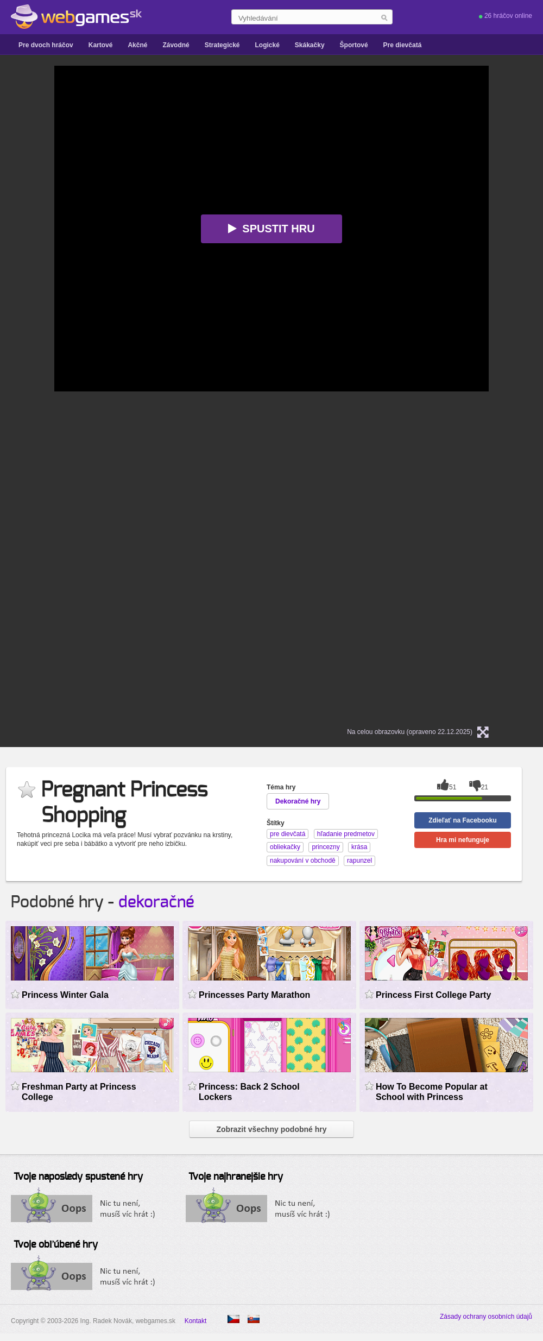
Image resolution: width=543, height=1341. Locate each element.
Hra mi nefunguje (462, 840)
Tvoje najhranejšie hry (235, 1177)
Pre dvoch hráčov (45, 45)
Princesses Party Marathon (254, 995)
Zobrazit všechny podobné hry (271, 1129)
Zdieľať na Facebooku (462, 820)
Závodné (175, 45)
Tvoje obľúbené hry (56, 1245)
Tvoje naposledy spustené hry (78, 1177)
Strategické (222, 45)
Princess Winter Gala (65, 995)
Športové (354, 45)
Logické (267, 45)
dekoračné (156, 902)
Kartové (101, 45)
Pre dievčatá (402, 45)
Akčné (137, 45)
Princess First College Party (433, 995)
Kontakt (196, 1321)
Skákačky (310, 45)
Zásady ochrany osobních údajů (486, 1316)
